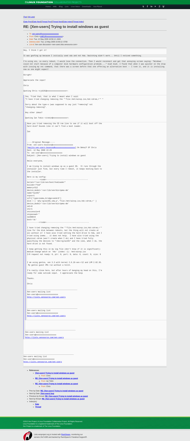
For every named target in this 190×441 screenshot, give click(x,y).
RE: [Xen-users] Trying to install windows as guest (56, 378)
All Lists (31, 17)
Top (25, 17)
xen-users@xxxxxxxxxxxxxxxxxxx (45, 34)
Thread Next (57, 22)
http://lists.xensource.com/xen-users (46, 297)
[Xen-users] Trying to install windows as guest (54, 373)
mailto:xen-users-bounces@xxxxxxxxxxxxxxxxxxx (51, 147)
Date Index (67, 22)
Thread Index (78, 22)
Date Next (37, 22)
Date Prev (28, 22)
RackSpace (65, 434)
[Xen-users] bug (47, 393)
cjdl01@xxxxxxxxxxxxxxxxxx (51, 36)
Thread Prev (46, 22)
